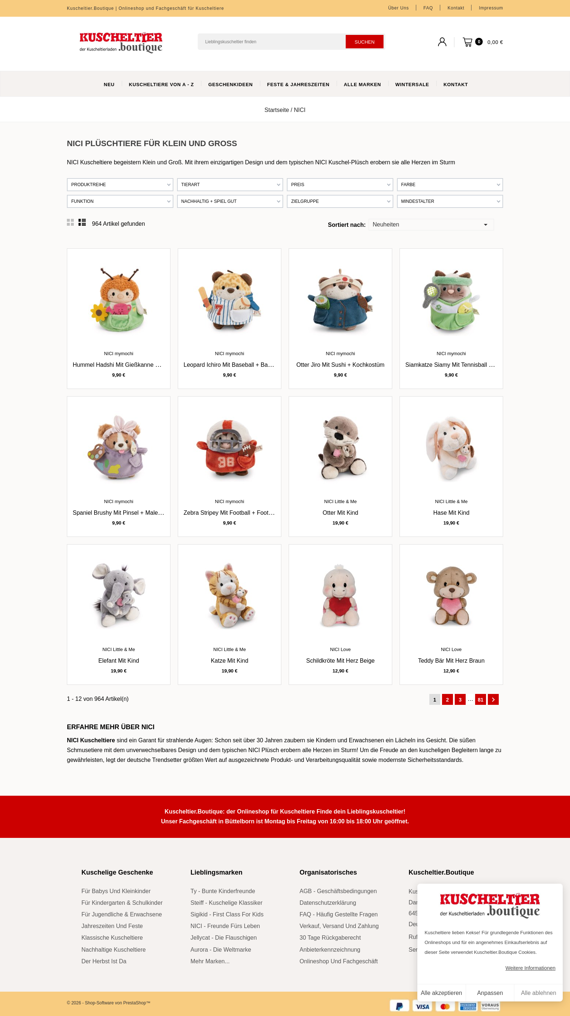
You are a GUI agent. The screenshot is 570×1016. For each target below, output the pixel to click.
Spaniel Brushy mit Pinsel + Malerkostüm (125, 513)
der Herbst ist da (104, 961)
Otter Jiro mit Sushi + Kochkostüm (340, 365)
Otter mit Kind (340, 513)
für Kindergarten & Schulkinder (121, 903)
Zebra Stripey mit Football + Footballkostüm (240, 513)
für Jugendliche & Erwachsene (121, 914)
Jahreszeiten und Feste (112, 926)
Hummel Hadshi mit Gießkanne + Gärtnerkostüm (135, 365)
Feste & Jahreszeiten (298, 84)
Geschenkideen (230, 84)
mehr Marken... (210, 961)
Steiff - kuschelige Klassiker (226, 903)
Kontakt (455, 8)
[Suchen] (291, 41)
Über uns (398, 8)
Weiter (493, 699)
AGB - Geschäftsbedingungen (338, 891)
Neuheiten (431, 224)
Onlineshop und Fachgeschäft (339, 961)
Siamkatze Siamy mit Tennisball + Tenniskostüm (467, 365)
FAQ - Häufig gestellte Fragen (339, 914)
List (82, 222)
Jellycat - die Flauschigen (223, 938)
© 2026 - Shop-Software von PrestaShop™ (108, 1002)
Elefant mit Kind (118, 661)
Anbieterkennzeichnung (330, 950)
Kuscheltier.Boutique (441, 872)
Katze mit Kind (229, 661)
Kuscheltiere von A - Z (161, 84)
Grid (70, 222)
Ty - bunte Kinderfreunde (222, 891)
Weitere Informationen (530, 968)
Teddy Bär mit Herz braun (451, 661)
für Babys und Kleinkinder (115, 891)
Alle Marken (362, 84)
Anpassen (490, 993)
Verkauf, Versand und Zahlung (339, 926)
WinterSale (412, 84)
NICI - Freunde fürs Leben (225, 926)
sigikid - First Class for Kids (227, 914)
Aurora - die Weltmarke (220, 950)
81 (480, 700)
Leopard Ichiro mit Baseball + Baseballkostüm (243, 365)
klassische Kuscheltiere (112, 938)
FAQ (428, 8)
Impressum (491, 8)
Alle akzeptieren (441, 993)
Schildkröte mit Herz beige (340, 661)
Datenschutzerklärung (328, 903)
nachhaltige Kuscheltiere (113, 950)
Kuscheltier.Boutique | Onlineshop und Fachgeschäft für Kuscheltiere (145, 8)
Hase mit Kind (451, 513)
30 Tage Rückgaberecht (330, 938)
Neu (109, 84)
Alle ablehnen (538, 993)
